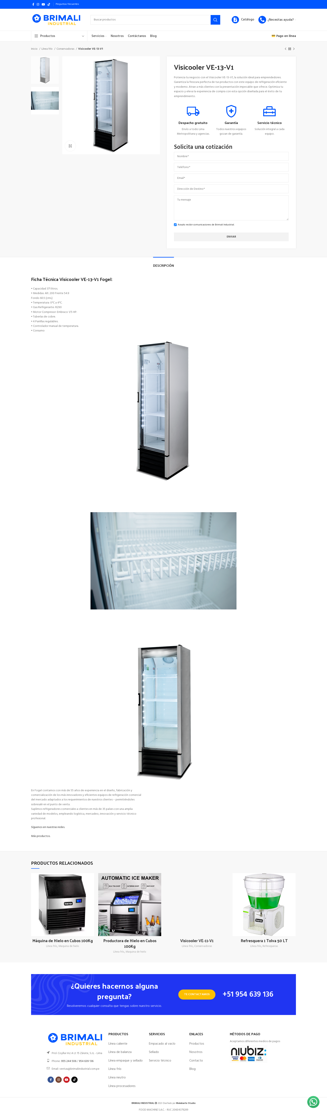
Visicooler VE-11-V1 (197, 940)
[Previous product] (285, 49)
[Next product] (294, 49)
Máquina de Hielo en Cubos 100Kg (62, 940)
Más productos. (40, 836)
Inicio (34, 49)
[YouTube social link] (43, 4)
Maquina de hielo (68, 946)
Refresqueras (270, 946)
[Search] (155, 20)
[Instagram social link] (37, 4)
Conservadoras (66, 49)
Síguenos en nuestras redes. (48, 827)
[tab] (163, 263)
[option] (45, 70)
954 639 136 (86, 1061)
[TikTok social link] (48, 4)
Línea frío (47, 49)
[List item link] (75, 1053)
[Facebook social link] (33, 4)
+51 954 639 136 (248, 995)
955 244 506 (68, 1061)
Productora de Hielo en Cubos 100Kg (129, 943)
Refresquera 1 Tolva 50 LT (264, 940)
